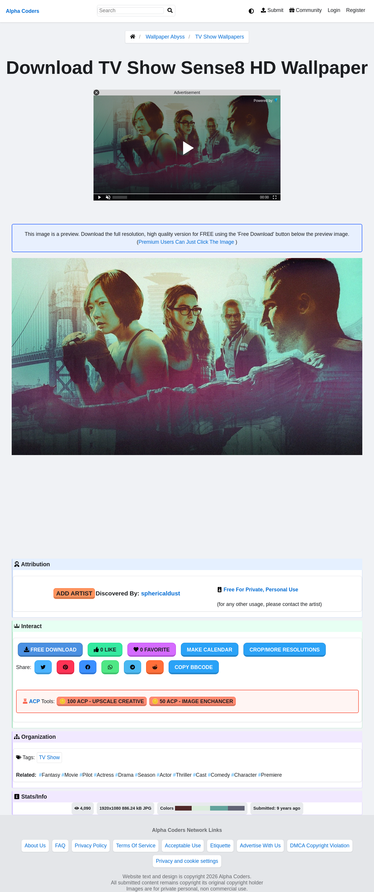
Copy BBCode (194, 667)
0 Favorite (152, 650)
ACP (34, 701)
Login (334, 10)
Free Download (50, 650)
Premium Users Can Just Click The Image (187, 242)
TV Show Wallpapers (219, 37)
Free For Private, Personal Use (261, 590)
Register (355, 10)
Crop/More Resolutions (285, 650)
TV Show (49, 757)
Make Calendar (209, 650)
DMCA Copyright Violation (319, 846)
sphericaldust (160, 593)
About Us (35, 846)
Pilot (86, 775)
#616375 (236, 808)
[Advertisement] (187, 506)
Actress (104, 775)
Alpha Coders (22, 11)
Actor (165, 775)
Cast (200, 775)
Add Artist (74, 593)
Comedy (219, 775)
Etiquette (220, 846)
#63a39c (219, 808)
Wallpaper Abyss (165, 37)
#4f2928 (183, 808)
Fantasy (50, 775)
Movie (71, 775)
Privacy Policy (91, 846)
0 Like (105, 650)
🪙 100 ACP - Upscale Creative (101, 701)
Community (305, 10)
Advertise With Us (260, 846)
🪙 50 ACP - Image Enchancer (192, 701)
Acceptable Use (183, 846)
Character (244, 775)
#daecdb (201, 808)
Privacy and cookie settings (187, 861)
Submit (272, 10)
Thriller (183, 775)
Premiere (270, 775)
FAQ (60, 846)
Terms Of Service (135, 846)
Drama (125, 775)
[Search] (170, 10)
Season (146, 775)
